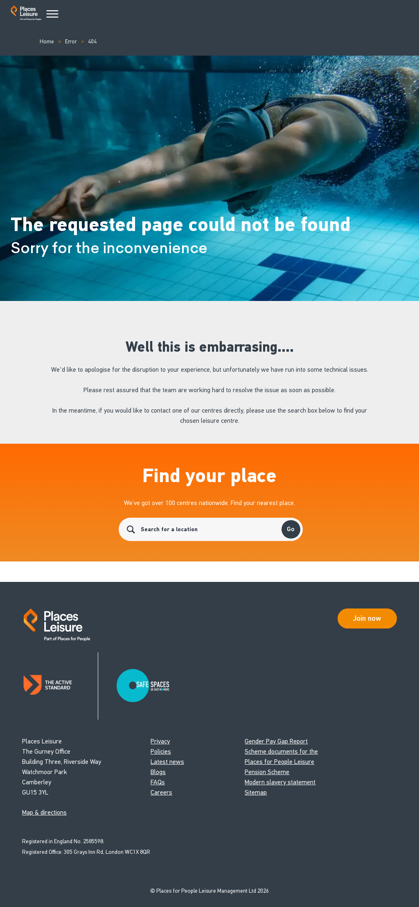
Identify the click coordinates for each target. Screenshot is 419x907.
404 (92, 41)
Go (291, 529)
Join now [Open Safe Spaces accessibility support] (367, 618)
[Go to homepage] (26, 14)
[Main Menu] (52, 14)
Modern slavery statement (280, 782)
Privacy (160, 741)
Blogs (158, 772)
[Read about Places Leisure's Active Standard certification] (60, 686)
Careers (161, 792)
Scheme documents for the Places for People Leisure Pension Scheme (281, 762)
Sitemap (256, 792)
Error (71, 41)
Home (47, 41)
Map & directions (44, 812)
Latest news (167, 762)
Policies (161, 751)
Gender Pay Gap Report (276, 741)
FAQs (158, 782)
